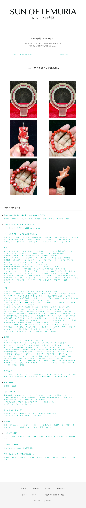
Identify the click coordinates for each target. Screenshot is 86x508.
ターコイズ (66, 242)
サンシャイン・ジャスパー (54, 347)
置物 (41, 427)
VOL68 (55, 457)
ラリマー (37, 271)
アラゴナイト (42, 251)
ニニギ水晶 (8, 327)
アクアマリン (9, 237)
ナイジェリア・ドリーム (38, 313)
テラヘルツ (73, 327)
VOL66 (39, 457)
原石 (5, 248)
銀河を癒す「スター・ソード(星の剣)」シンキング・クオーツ (26, 255)
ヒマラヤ (40, 354)
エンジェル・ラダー (55, 316)
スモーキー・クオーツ (39, 262)
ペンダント (19, 374)
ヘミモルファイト (45, 278)
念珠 (44, 219)
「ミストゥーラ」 (48, 402)
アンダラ (7, 291)
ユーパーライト (46, 309)
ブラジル (57, 280)
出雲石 (21, 311)
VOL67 (47, 457)
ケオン (53, 273)
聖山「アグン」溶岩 (55, 296)
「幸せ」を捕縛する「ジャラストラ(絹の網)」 (20, 397)
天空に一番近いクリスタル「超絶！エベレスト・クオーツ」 (25, 400)
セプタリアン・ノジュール (13, 360)
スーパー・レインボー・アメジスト (62, 313)
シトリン (70, 347)
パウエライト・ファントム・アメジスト (18, 331)
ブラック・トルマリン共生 (43, 269)
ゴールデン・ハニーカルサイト (24, 260)
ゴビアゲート (21, 313)
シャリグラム (64, 273)
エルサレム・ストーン (61, 320)
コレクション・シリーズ (13, 410)
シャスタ (62, 294)
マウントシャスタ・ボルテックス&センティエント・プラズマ (26, 307)
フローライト (34, 242)
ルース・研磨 (37, 356)
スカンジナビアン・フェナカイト (16, 262)
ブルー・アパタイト (33, 275)
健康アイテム (21, 242)
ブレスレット (15, 425)
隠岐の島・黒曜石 (24, 322)
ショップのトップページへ (23, 54)
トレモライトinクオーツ (12, 269)
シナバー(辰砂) (32, 294)
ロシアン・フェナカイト (66, 275)
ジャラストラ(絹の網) (12, 349)
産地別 (6, 386)
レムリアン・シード (42, 318)
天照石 (51, 219)
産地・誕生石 (9, 382)
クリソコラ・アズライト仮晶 (50, 258)
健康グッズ (47, 425)
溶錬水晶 (21, 436)
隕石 (18, 237)
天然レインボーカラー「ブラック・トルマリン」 (21, 267)
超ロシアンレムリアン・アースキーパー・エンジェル (23, 300)
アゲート (57, 278)
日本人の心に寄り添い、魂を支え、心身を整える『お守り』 (25, 215)
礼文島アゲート (9, 322)
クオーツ (26, 237)
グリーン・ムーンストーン (13, 258)
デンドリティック (26, 352)
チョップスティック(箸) (54, 436)
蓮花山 (53, 331)
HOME (23, 489)
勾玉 (5, 376)
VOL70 (72, 457)
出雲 (30, 219)
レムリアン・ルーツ (11, 309)
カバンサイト (9, 347)
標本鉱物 (27, 269)
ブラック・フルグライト (35, 239)
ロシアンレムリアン (64, 352)
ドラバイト (46, 267)
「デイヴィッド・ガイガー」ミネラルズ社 (19, 224)
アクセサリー (9, 242)
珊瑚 (68, 219)
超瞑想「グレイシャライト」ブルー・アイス (56, 397)
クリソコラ (8, 278)
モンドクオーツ (9, 356)
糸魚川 (6, 219)
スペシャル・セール (11, 445)
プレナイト (51, 239)
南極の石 (19, 275)
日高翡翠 (58, 311)
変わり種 (19, 347)
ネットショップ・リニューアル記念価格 (18, 448)
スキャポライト (9, 282)
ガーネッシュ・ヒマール (61, 318)
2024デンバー (67, 356)
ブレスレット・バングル (42, 374)
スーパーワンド (9, 296)
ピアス (28, 374)
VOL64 (22, 457)
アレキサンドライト (62, 343)
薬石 (76, 278)
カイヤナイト (9, 275)
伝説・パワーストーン (12, 392)
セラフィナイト (39, 298)
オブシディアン (49, 275)
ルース (75, 374)
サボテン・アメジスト (67, 260)
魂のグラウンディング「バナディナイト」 (19, 264)
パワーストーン (9, 288)
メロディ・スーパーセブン (60, 307)
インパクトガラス (45, 280)
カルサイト (68, 278)
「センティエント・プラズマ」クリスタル (63, 298)
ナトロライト (35, 329)
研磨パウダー (71, 425)
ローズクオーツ (30, 273)
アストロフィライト (27, 316)
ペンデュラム (46, 242)
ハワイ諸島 (19, 278)
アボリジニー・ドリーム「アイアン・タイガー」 (42, 325)
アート (56, 242)
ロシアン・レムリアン (29, 309)
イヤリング (33, 376)
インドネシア (9, 313)
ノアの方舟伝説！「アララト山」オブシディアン (21, 402)
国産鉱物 (7, 260)
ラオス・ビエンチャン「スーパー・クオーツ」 (60, 271)
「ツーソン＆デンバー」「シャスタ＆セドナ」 (21, 234)
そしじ (23, 219)
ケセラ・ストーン (10, 320)
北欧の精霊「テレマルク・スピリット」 (18, 395)
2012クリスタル (10, 311)
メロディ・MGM (60, 327)
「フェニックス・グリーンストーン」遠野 (19, 302)
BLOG (47, 489)
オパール (71, 363)
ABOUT (36, 489)
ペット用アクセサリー (18, 376)
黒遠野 (56, 425)
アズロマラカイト (27, 251)
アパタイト (40, 341)
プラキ (39, 302)
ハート (48, 427)
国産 (20, 358)
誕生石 (14, 386)
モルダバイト (31, 278)
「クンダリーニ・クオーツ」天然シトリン (51, 395)
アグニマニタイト (10, 341)
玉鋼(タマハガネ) (42, 331)
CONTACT (61, 489)
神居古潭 (60, 219)
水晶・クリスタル (29, 349)
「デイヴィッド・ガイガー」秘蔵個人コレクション (22, 228)
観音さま (40, 291)
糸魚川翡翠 (41, 316)
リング (67, 374)
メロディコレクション (28, 413)
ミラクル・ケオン (10, 413)
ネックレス (58, 374)
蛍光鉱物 (67, 258)
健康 (13, 436)
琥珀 (55, 291)
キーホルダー (45, 376)
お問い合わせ (63, 54)
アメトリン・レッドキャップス (15, 345)
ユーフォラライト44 (65, 239)
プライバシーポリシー (30, 495)
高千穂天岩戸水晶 (10, 316)
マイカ (30, 318)
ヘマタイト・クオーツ (12, 271)
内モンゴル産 (43, 273)
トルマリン (57, 267)
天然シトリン (42, 264)
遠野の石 (15, 219)
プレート (37, 425)
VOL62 (6, 457)
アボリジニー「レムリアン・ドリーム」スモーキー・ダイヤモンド (28, 343)
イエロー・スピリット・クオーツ (16, 253)
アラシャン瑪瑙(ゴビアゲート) (61, 251)
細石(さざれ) (38, 436)
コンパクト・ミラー (60, 376)
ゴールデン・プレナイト (47, 260)
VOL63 (14, 457)
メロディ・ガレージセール (48, 413)
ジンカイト (20, 280)
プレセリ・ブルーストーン (13, 305)
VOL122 (7, 460)
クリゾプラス (9, 280)
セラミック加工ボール (21, 427)
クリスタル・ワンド (50, 329)
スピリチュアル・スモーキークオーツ (31, 296)
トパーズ (75, 237)
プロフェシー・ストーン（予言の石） (17, 298)
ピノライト (30, 354)
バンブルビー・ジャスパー (13, 239)
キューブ (7, 427)
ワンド (6, 436)
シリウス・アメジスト (48, 294)
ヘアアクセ (8, 374)
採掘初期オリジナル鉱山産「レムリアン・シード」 (50, 237)
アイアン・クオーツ (11, 251)
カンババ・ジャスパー (56, 253)
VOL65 (31, 457)
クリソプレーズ (31, 258)
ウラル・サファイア (38, 253)
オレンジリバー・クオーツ (38, 345)
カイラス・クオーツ (27, 291)
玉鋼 (65, 280)
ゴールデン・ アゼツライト (14, 294)
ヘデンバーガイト (63, 354)
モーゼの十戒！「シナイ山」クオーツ (17, 404)
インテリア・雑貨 (10, 433)
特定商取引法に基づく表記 (54, 495)
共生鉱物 (29, 347)
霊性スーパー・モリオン (13, 273)
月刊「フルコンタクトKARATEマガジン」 (19, 454)
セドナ (68, 296)
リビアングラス (23, 356)
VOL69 (64, 457)
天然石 (6, 337)
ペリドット (27, 271)
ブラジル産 (8, 318)
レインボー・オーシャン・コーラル (39, 311)
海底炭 (37, 219)
